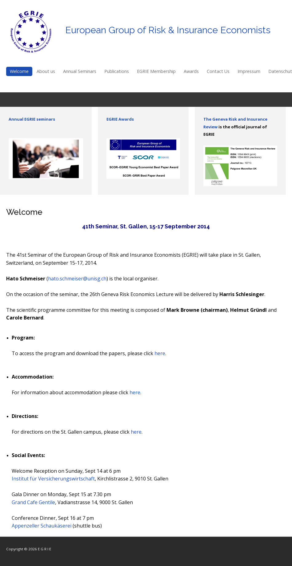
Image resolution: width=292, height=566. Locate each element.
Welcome (19, 71)
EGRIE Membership (156, 71)
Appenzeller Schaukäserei (41, 525)
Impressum (249, 71)
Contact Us (218, 71)
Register (278, 100)
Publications (116, 71)
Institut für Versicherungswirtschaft (53, 478)
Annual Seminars (79, 71)
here (159, 353)
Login (260, 100)
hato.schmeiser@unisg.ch (77, 278)
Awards (191, 71)
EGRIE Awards (120, 119)
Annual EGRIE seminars (32, 119)
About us (46, 71)
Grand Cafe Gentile (33, 502)
